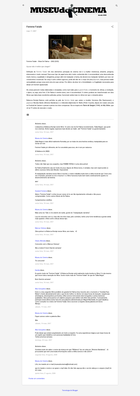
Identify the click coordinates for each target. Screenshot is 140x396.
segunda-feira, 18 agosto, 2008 (46, 355)
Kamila (37, 270)
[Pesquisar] (116, 6)
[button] (112, 26)
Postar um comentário (37, 378)
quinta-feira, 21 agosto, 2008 (45, 373)
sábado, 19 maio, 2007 (43, 307)
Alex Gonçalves (40, 289)
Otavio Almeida (40, 241)
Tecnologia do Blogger (70, 390)
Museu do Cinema (41, 138)
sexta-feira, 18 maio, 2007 (44, 132)
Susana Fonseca (41, 191)
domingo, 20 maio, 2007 (43, 340)
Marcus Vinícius (40, 228)
